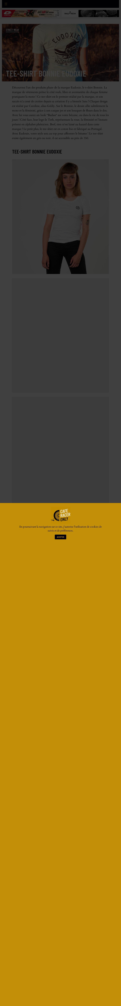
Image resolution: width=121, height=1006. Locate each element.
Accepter (60, 537)
